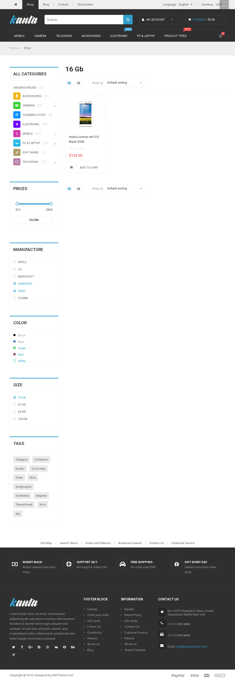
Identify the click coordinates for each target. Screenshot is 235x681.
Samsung (25, 283)
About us (93, 644)
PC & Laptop (146, 36)
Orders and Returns (98, 543)
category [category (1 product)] (22, 459)
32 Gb (22, 404)
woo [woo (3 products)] (42, 504)
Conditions (94, 632)
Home (14, 48)
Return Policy (132, 615)
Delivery (92, 609)
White (14, 361)
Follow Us (94, 626)
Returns (92, 638)
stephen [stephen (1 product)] (41, 495)
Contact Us (156, 543)
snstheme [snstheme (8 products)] (22, 495)
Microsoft (26, 276)
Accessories (91, 36)
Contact (63, 4)
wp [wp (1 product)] (18, 513)
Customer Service (183, 543)
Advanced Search (130, 543)
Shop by (97, 82)
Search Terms (69, 543)
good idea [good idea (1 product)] (38, 468)
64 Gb (22, 411)
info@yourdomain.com (191, 646)
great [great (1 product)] (19, 477)
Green (14, 348)
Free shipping (142, 562)
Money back (32, 562)
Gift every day (196, 562)
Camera (40, 36)
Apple (22, 262)
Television (64, 36)
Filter (34, 220)
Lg (20, 269)
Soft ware (26, 152)
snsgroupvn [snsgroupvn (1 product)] (24, 486)
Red (14, 354)
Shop (30, 4)
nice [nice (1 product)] (33, 477)
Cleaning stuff (29, 115)
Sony (21, 291)
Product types (176, 36)
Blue (14, 341)
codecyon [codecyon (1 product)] (41, 459)
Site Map (46, 543)
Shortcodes (85, 4)
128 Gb (22, 419)
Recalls (129, 609)
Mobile (19, 36)
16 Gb (22, 397)
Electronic (119, 36)
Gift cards (93, 621)
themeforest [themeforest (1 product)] (24, 504)
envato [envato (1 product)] (20, 468)
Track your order (98, 615)
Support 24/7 (87, 562)
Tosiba (23, 298)
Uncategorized (24, 87)
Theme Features (134, 650)
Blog (46, 4)
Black (14, 335)
